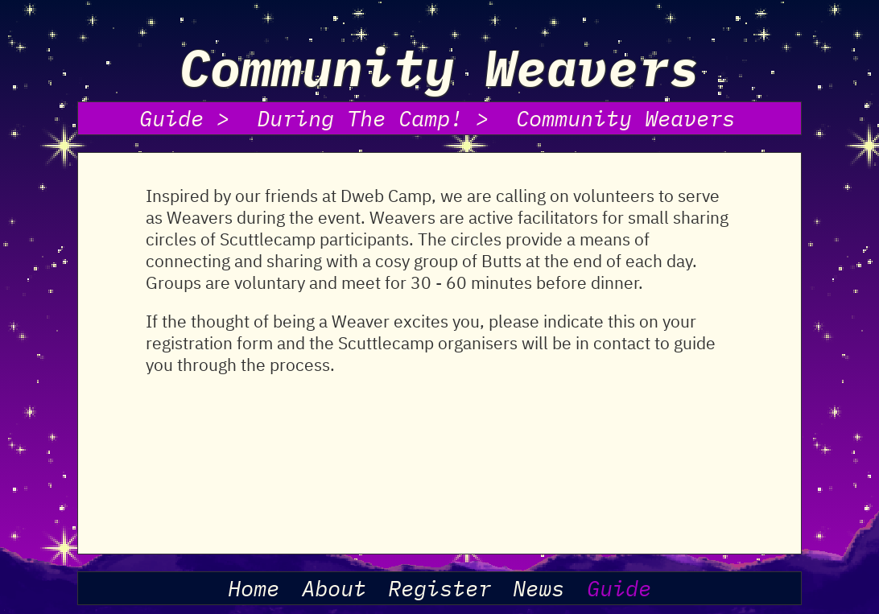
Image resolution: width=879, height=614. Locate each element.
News (538, 588)
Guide (619, 588)
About (334, 588)
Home (253, 588)
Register (439, 588)
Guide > (184, 118)
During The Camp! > (373, 118)
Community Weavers (625, 118)
